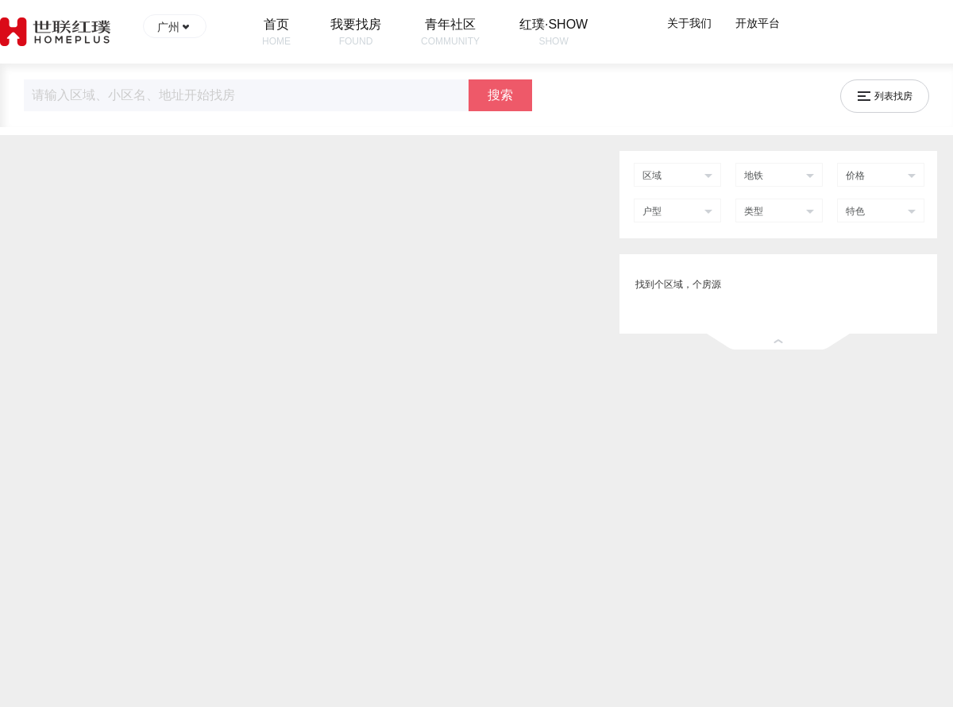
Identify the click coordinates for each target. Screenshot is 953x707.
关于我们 (689, 23)
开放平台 (757, 23)
